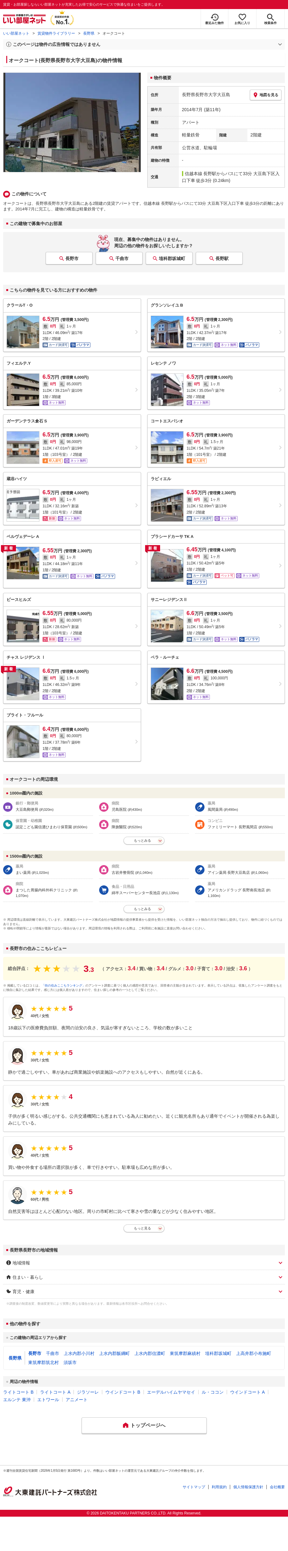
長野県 (88, 33)
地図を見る (265, 94)
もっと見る (142, 1228)
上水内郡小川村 (79, 1353)
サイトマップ (194, 1487)
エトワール (48, 1399)
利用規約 (219, 1487)
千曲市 (122, 258)
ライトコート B (18, 1392)
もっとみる (142, 840)
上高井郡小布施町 (253, 1353)
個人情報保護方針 (248, 1487)
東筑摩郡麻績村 (185, 1353)
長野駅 (222, 258)
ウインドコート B (122, 1392)
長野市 (71, 258)
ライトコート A (55, 1392)
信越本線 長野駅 (201, 173)
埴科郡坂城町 (172, 258)
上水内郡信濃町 (149, 1353)
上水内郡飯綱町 (114, 1353)
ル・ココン (213, 1392)
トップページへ (147, 1425)
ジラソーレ (88, 1392)
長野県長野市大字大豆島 (206, 94)
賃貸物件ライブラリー (56, 33)
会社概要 (277, 1487)
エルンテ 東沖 (17, 1399)
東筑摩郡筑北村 (43, 1362)
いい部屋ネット (16, 33)
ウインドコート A (247, 1392)
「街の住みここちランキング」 (63, 985)
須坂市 (70, 1362)
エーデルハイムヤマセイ (171, 1392)
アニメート (77, 1399)
